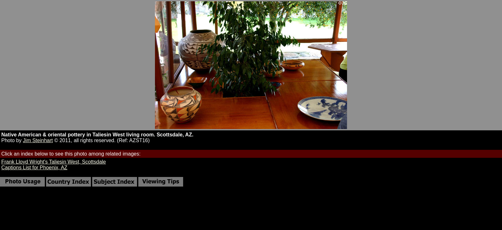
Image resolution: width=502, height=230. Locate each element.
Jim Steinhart (38, 140)
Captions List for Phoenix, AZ (34, 167)
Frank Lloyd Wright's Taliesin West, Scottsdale (53, 162)
